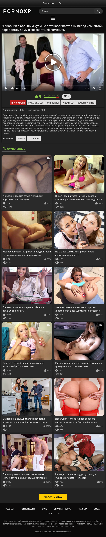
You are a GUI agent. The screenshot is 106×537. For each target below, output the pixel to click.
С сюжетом (34, 138)
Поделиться (68, 103)
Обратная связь (62, 509)
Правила (82, 509)
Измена (21, 138)
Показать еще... (53, 496)
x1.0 (87, 88)
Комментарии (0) (86, 103)
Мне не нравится (40, 96)
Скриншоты (53, 103)
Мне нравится (36, 96)
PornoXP (47, 532)
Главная (9, 509)
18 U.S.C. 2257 (53, 513)
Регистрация (48, 3)
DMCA (97, 509)
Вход (61, 3)
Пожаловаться (35, 103)
